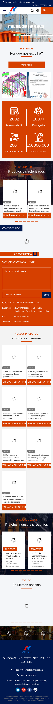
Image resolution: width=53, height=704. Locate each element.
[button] (16, 221)
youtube (23, 690)
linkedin (18, 690)
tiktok (35, 690)
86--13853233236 (41, 5)
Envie (46, 295)
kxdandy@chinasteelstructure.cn (18, 2)
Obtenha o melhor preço (15, 215)
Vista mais (26, 65)
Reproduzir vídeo (25, 254)
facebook (29, 690)
